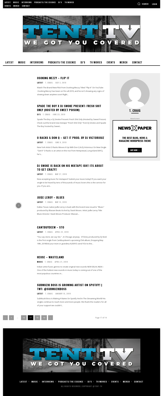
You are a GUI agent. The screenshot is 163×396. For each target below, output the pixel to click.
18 (37, 317)
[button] (143, 3)
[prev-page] (5, 317)
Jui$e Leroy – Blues (50, 197)
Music (40, 262)
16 (24, 317)
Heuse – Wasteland (49, 257)
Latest (40, 82)
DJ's (39, 114)
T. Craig (49, 82)
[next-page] (50, 317)
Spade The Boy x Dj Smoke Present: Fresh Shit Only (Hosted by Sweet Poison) (71, 108)
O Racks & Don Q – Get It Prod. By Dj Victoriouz (70, 138)
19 (44, 317)
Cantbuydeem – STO (50, 227)
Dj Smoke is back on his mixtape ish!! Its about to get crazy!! (71, 167)
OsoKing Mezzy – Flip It (53, 78)
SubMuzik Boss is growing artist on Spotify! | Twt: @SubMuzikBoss (69, 287)
